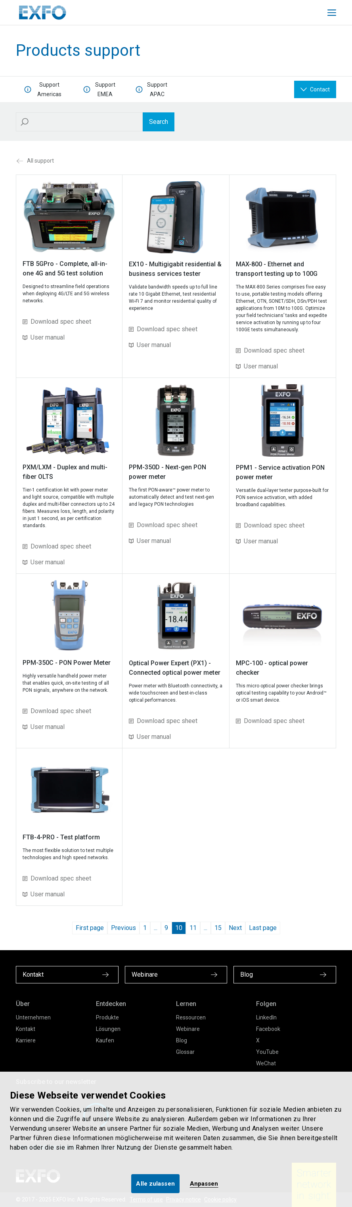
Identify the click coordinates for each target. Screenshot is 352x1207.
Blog (181, 1040)
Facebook (268, 1029)
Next (235, 928)
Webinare (188, 1029)
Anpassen (204, 1183)
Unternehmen (33, 1017)
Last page (263, 928)
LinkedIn (266, 1017)
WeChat (266, 1063)
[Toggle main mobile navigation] (331, 12)
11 (193, 928)
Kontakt (25, 1029)
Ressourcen (191, 1017)
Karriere (26, 1040)
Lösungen (108, 1029)
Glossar (185, 1052)
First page (90, 928)
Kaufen (105, 1040)
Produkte (107, 1017)
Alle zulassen (155, 1183)
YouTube (267, 1052)
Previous (123, 928)
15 (218, 928)
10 (178, 928)
